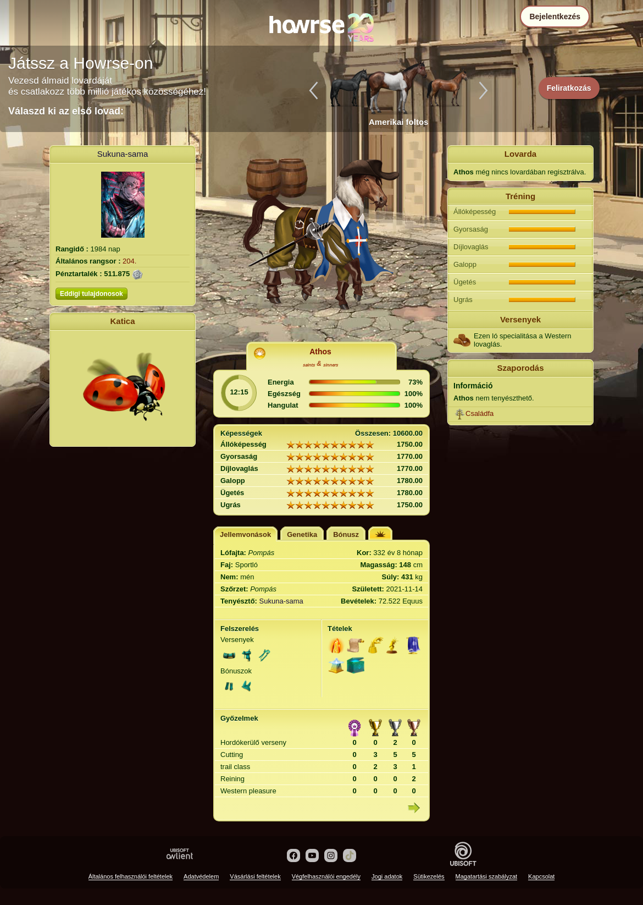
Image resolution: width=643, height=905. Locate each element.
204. (129, 261)
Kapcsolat (541, 876)
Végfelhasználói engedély (326, 876)
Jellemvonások (245, 534)
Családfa (479, 413)
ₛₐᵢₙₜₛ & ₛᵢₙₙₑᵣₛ (320, 364)
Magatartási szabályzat (487, 876)
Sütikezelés (428, 876)
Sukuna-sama (122, 153)
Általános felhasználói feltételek (130, 876)
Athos (320, 351)
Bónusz (346, 534)
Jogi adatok (387, 876)
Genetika (302, 534)
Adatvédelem (201, 876)
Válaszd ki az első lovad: (66, 111)
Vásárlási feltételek (255, 876)
